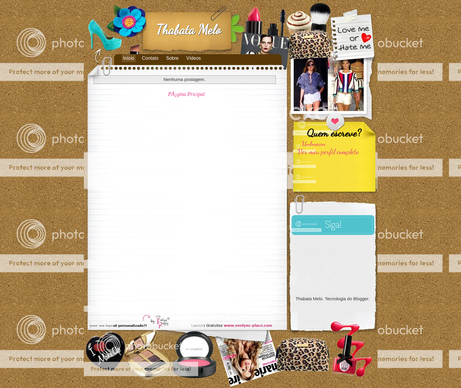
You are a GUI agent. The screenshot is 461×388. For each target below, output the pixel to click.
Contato (150, 58)
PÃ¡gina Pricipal (186, 94)
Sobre (172, 58)
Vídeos (193, 58)
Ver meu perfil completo (328, 151)
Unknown (313, 143)
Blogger (360, 298)
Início (128, 58)
